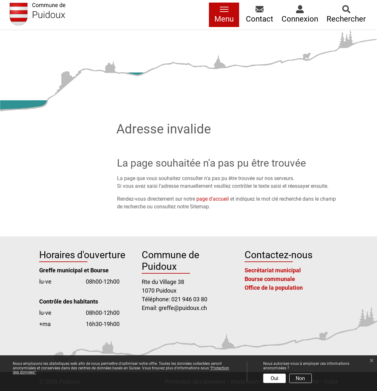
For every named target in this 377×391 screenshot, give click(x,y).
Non (300, 378)
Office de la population (274, 287)
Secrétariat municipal (273, 270)
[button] (259, 15)
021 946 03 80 (189, 299)
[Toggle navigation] (224, 15)
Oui (274, 378)
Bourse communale (270, 279)
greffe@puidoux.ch (182, 308)
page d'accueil (212, 199)
